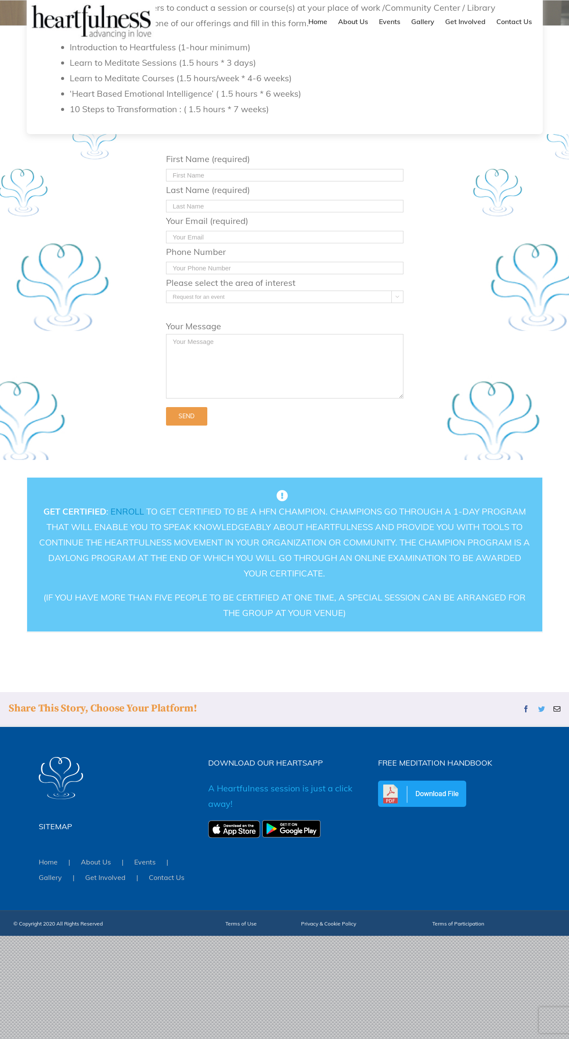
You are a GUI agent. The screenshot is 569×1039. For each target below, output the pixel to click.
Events (145, 862)
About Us (96, 862)
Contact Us (167, 877)
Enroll (127, 511)
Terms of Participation (458, 923)
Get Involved (105, 877)
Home (48, 862)
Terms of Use (241, 923)
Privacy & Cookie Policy (328, 923)
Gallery (50, 877)
